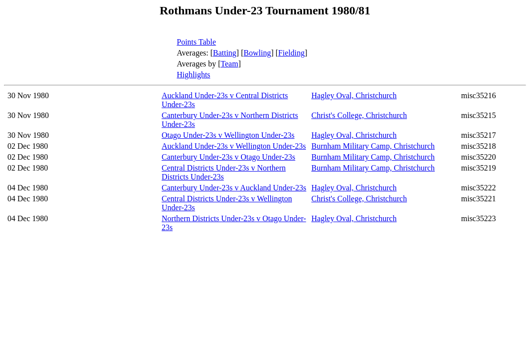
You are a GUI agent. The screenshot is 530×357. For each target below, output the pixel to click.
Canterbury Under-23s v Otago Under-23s (228, 157)
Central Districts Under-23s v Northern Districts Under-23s (224, 172)
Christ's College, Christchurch (359, 115)
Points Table (196, 42)
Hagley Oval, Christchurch (354, 95)
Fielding (291, 53)
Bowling (257, 53)
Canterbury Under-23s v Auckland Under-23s (234, 187)
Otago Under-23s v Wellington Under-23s (228, 135)
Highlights (194, 74)
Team (229, 64)
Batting (224, 53)
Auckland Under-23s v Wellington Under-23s (234, 146)
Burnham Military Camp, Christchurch (373, 146)
